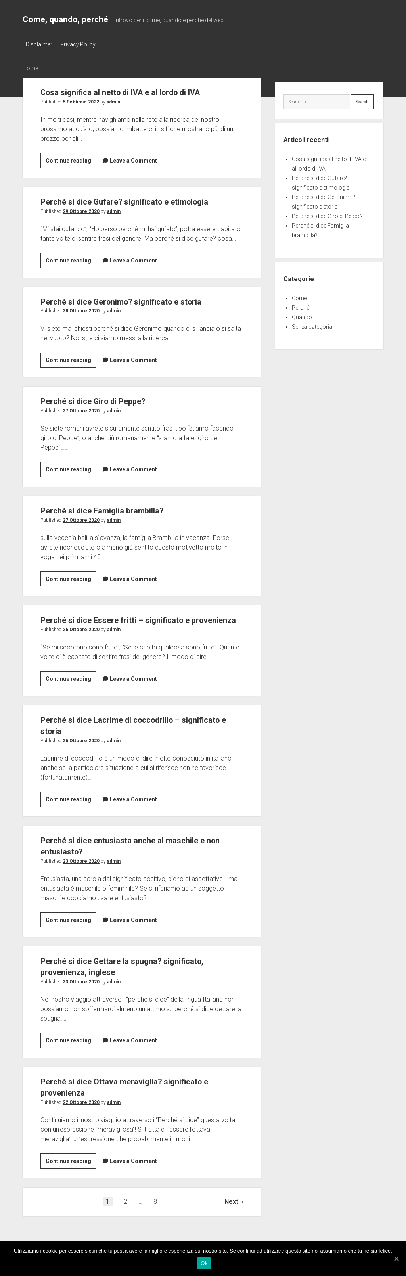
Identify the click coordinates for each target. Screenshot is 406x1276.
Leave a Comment (133, 159)
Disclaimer (39, 44)
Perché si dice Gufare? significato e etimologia (128, 200)
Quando (302, 316)
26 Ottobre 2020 (81, 639)
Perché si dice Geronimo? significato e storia (125, 300)
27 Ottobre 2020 (81, 409)
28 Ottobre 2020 (81, 309)
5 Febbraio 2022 (81, 100)
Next (231, 1211)
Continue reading (70, 160)
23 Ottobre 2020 (81, 871)
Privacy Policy (80, 44)
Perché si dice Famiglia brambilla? (104, 509)
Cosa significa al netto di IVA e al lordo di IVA (125, 91)
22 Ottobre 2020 (81, 1112)
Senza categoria (312, 325)
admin (113, 100)
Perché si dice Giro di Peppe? (95, 400)
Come (299, 297)
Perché (300, 306)
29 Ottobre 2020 (81, 210)
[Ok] (396, 1259)
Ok (204, 1264)
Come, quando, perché (65, 19)
